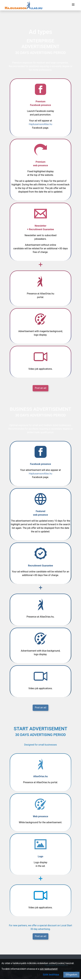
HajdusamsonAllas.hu (40, 124)
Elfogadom (71, 974)
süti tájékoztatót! (49, 968)
